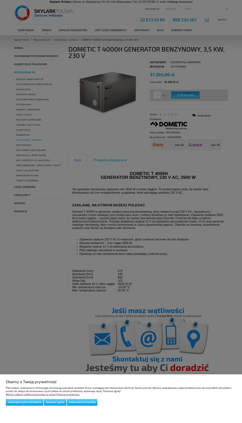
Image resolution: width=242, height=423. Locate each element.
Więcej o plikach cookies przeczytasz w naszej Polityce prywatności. (43, 394)
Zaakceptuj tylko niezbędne (25, 401)
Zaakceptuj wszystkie (82, 401)
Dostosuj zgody (55, 401)
